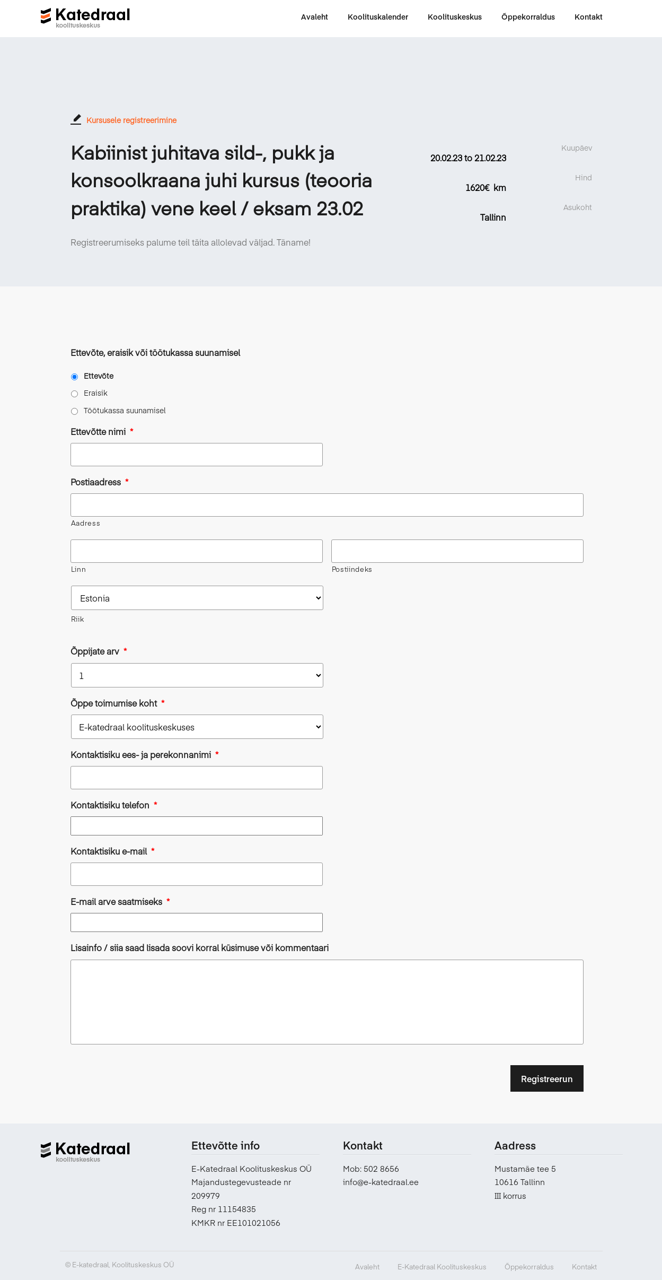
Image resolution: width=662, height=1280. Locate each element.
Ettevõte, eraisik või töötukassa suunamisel (155, 352)
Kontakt (584, 1267)
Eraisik (96, 392)
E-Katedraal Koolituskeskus (442, 1267)
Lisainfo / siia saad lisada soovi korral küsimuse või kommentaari (199, 947)
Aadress (86, 523)
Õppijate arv (98, 651)
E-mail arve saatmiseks (120, 901)
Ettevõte (98, 375)
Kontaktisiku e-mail (112, 851)
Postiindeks (352, 569)
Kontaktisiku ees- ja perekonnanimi (144, 754)
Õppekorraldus (529, 1267)
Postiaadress (99, 481)
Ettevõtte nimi (101, 431)
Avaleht (367, 1267)
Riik (77, 619)
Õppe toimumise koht (117, 703)
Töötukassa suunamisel (125, 410)
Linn (78, 569)
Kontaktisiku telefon (113, 805)
